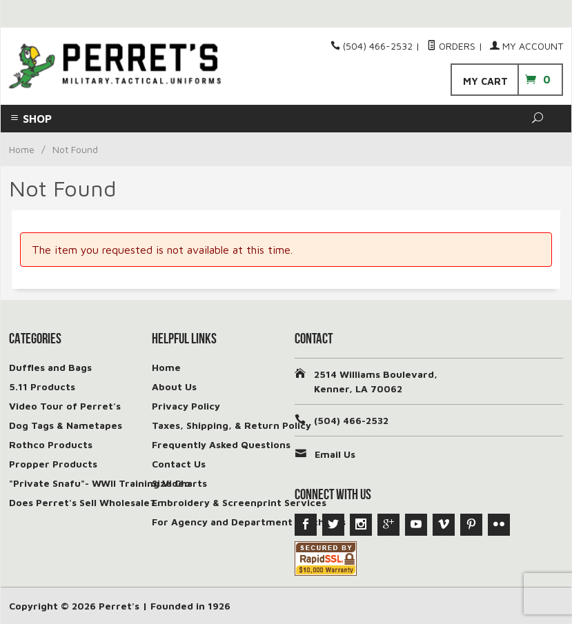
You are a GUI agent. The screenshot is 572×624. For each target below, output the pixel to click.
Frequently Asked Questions (221, 444)
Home (21, 149)
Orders (451, 46)
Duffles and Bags (50, 367)
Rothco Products (50, 444)
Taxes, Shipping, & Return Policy (231, 425)
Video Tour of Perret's (65, 406)
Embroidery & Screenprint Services (239, 502)
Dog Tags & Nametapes (65, 425)
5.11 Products (42, 386)
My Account (526, 46)
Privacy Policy (186, 406)
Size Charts (179, 483)
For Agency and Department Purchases (249, 521)
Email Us (335, 454)
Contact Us (179, 464)
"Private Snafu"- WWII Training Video (99, 483)
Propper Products (53, 464)
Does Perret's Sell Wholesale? (82, 502)
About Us (174, 386)
